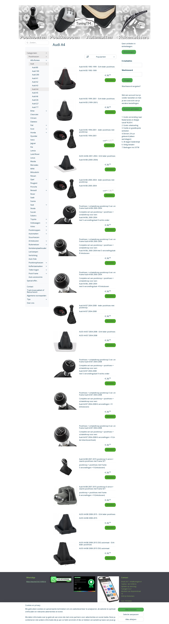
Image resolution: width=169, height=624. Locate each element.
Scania (33, 201)
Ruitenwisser (38, 244)
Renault (38, 190)
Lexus (32, 158)
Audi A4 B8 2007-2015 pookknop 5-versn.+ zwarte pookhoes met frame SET (96, 460)
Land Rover (35, 154)
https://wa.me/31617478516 (36, 582)
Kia (31, 147)
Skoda (32, 208)
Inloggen (127, 80)
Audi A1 (35, 78)
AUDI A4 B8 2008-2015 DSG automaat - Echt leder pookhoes (96, 544)
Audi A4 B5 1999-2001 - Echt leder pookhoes (97, 99)
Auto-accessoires (35, 277)
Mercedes (34, 165)
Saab (32, 197)
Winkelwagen (128, 52)
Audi (38, 64)
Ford (38, 129)
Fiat (38, 125)
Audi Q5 (35, 100)
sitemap (75, 620)
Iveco (32, 140)
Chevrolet (34, 114)
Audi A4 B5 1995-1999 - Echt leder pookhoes (97, 67)
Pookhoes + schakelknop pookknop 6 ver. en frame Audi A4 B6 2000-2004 (97, 273)
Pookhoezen (38, 56)
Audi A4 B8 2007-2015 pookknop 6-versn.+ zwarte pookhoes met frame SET (96, 488)
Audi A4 (35, 89)
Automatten (38, 233)
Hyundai (33, 136)
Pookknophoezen (38, 262)
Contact (30, 286)
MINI (32, 169)
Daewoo (33, 121)
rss (80, 620)
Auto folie (33, 259)
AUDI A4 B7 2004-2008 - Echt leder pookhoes (97, 332)
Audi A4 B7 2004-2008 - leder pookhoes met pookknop (96, 307)
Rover (32, 194)
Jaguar (33, 143)
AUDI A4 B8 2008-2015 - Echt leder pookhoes (97, 514)
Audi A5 (35, 93)
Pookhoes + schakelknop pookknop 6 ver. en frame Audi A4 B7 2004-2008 (97, 427)
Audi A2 (35, 82)
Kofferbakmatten (38, 266)
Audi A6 (35, 96)
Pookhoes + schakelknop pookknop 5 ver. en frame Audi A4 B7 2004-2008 (97, 361)
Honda (38, 132)
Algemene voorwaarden (36, 295)
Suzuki (33, 212)
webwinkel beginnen (88, 620)
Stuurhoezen (34, 237)
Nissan (33, 176)
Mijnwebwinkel (106, 620)
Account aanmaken (131, 109)
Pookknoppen (38, 230)
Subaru (33, 215)
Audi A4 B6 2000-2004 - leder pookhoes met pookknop (96, 181)
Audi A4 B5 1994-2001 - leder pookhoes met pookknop (96, 131)
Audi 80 (35, 67)
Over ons (30, 303)
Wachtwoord (127, 70)
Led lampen (33, 252)
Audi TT (35, 107)
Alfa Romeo (38, 60)
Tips (37, 299)
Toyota (38, 219)
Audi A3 (35, 85)
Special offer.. (32, 281)
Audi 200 (35, 74)
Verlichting (33, 255)
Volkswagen (38, 223)
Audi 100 (35, 71)
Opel (38, 179)
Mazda (33, 161)
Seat (38, 205)
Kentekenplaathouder (37, 248)
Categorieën (37, 53)
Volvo (38, 226)
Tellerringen (38, 270)
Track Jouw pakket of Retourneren (35, 291)
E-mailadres (127, 61)
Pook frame (38, 273)
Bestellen (110, 80)
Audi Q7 (35, 103)
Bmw (38, 111)
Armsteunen (38, 241)
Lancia (33, 150)
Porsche (33, 187)
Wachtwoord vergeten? (131, 86)
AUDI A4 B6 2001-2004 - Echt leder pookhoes (97, 156)
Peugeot (33, 183)
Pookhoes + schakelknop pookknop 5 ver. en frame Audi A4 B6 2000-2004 (97, 207)
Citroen (33, 118)
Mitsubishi (34, 172)
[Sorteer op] (100, 57)
